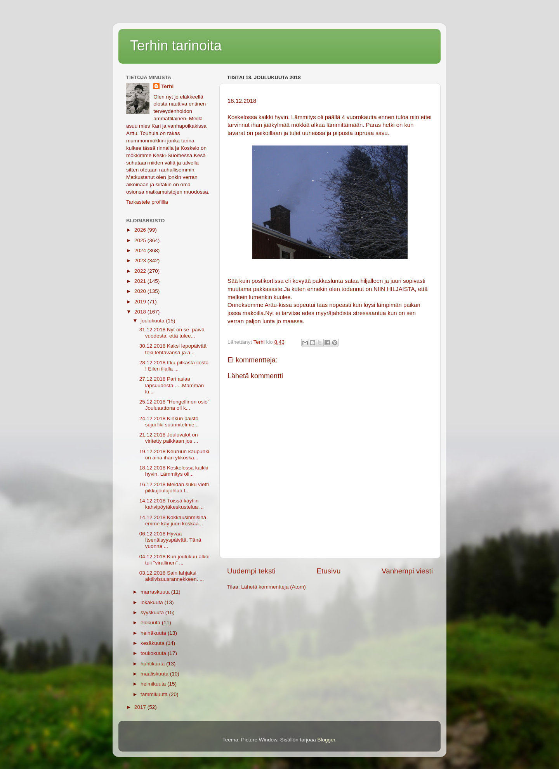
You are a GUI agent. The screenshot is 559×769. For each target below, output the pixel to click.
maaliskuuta (155, 674)
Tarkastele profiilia (147, 202)
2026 (141, 230)
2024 (141, 250)
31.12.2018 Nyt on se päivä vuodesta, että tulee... (172, 333)
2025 (141, 240)
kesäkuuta (153, 643)
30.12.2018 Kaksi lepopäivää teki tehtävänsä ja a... (173, 349)
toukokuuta (154, 653)
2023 (141, 260)
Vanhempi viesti (407, 571)
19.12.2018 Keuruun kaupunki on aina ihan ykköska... (174, 455)
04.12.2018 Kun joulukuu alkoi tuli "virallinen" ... (174, 560)
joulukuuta (153, 321)
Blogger (326, 740)
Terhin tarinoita (176, 46)
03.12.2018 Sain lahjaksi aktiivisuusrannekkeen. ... (171, 576)
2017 (141, 707)
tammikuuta (155, 694)
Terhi (167, 86)
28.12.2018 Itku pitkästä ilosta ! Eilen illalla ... (174, 366)
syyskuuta (153, 612)
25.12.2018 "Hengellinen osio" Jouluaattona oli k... (174, 405)
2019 (141, 302)
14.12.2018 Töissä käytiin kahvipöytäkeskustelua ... (171, 504)
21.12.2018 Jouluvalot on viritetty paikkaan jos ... (168, 438)
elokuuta (151, 622)
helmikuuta (154, 684)
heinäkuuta (154, 633)
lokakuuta (153, 602)
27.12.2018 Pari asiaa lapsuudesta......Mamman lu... (171, 385)
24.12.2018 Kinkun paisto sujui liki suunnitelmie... (169, 422)
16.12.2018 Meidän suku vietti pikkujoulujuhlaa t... (174, 487)
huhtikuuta (153, 664)
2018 (141, 312)
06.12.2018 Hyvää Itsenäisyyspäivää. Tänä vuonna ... (170, 540)
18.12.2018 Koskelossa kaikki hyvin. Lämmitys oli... (173, 471)
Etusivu (329, 571)
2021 (141, 281)
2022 (141, 271)
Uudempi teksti (251, 571)
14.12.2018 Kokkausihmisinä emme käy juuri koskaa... (173, 520)
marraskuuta (156, 592)
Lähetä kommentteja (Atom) (273, 587)
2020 (141, 291)
